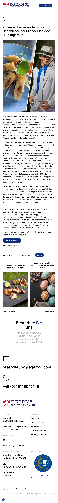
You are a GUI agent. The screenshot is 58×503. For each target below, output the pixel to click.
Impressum (6, 489)
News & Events (38, 434)
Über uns (35, 418)
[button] (54, 5)
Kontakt (21, 445)
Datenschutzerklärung (22, 489)
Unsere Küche (38, 422)
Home (5, 18)
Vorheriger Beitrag (9, 312)
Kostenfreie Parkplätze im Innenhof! (15, 427)
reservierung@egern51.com (27, 367)
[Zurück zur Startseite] (16, 5)
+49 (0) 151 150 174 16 (21, 386)
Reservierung (45, 5)
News (13, 18)
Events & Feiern (38, 430)
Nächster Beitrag (49, 312)
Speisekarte (37, 426)
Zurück (39, 255)
